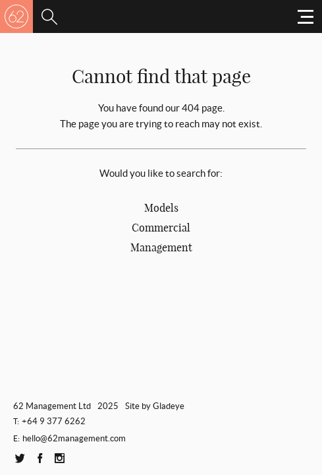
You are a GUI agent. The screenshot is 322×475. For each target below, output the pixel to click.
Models (161, 207)
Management (161, 247)
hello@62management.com (74, 438)
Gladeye (168, 406)
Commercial (161, 227)
